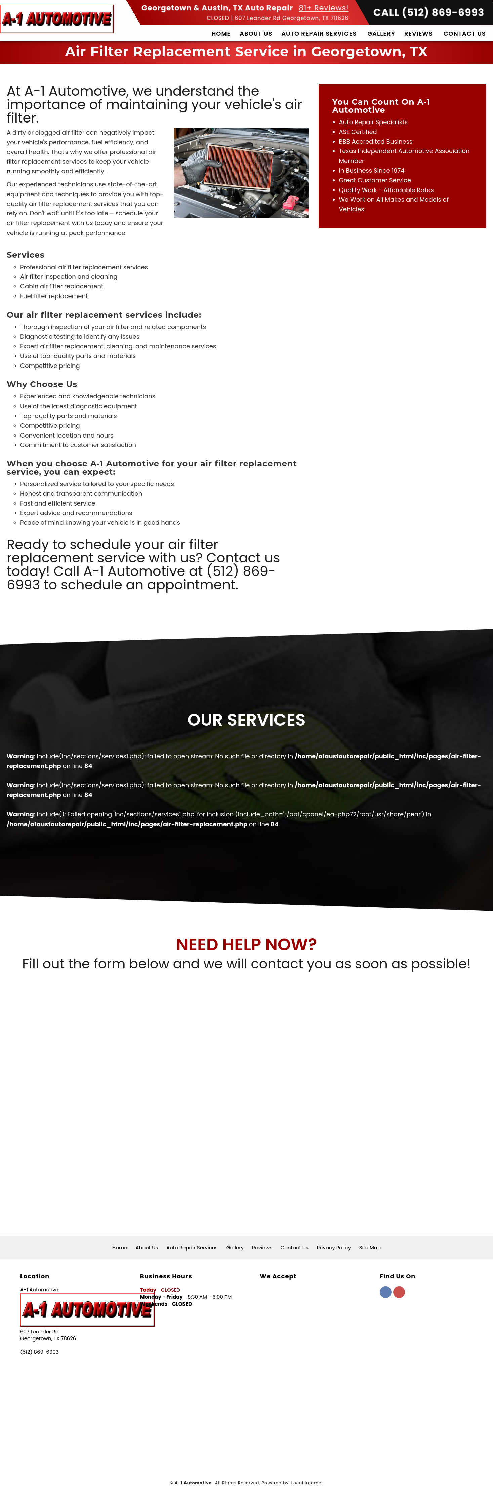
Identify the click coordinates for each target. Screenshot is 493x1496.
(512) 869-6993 (39, 1352)
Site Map (370, 1247)
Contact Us (465, 71)
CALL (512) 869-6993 (429, 51)
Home (221, 71)
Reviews (418, 71)
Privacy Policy (334, 1247)
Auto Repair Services (319, 71)
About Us (256, 71)
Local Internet (307, 1483)
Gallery (381, 71)
